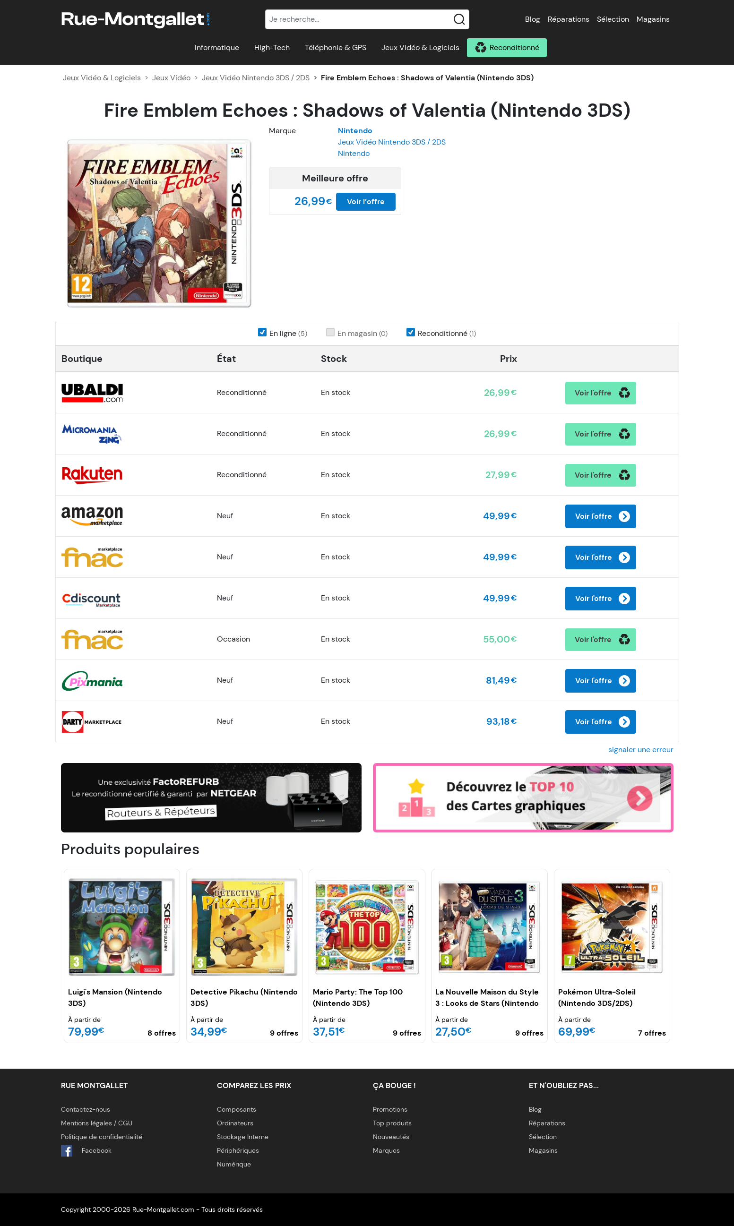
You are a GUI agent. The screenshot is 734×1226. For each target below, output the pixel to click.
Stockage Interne (242, 1136)
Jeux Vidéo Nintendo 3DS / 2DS (256, 78)
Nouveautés (391, 1136)
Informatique (217, 47)
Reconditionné (514, 47)
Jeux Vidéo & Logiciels (420, 47)
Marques (386, 1150)
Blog (532, 19)
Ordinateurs (235, 1123)
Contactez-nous (85, 1109)
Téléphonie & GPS (335, 47)
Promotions (390, 1109)
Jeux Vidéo (171, 78)
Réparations (568, 19)
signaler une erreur (641, 749)
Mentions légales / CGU (96, 1123)
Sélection (613, 19)
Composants (236, 1109)
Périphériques (238, 1150)
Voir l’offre (366, 201)
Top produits (392, 1123)
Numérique (234, 1164)
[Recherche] (367, 19)
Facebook (86, 1151)
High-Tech (272, 47)
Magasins (653, 19)
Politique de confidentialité (101, 1136)
